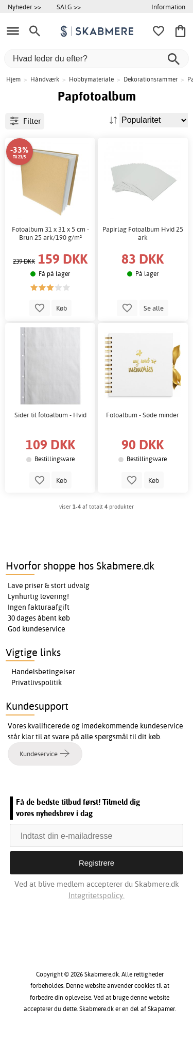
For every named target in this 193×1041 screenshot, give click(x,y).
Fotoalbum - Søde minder (142, 415)
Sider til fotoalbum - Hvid (50, 415)
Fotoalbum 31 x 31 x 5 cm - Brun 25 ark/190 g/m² (50, 233)
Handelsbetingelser (43, 671)
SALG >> (69, 7)
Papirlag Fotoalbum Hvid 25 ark (142, 233)
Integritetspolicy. (96, 895)
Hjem (13, 79)
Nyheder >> (24, 7)
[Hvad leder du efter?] (96, 58)
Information (168, 7)
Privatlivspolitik (36, 682)
